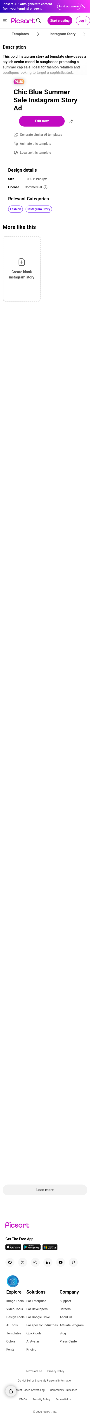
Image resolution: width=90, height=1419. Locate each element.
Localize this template (35, 152)
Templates (13, 1333)
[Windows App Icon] (50, 1248)
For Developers (37, 1309)
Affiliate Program (72, 1325)
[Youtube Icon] (60, 1262)
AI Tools (12, 1325)
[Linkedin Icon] (47, 1262)
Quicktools (34, 1333)
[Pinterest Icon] (73, 1262)
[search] (38, 20)
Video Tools (14, 1309)
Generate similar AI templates (41, 134)
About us (66, 1317)
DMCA (23, 1399)
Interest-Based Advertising (29, 1390)
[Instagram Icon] (35, 1262)
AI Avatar (32, 1341)
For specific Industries (42, 1325)
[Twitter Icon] (22, 1262)
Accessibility (63, 1399)
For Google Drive (38, 1317)
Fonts (10, 1349)
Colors (11, 1341)
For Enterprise (36, 1301)
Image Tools (15, 1301)
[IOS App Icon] (13, 1248)
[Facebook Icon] (9, 1262)
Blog (63, 1333)
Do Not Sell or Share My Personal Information (45, 1380)
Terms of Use (34, 1371)
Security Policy (41, 1399)
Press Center (69, 1341)
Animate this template (35, 143)
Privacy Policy (55, 1371)
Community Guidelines (63, 1390)
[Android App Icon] (32, 1248)
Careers (65, 1309)
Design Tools (15, 1317)
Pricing (31, 1349)
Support (65, 1301)
